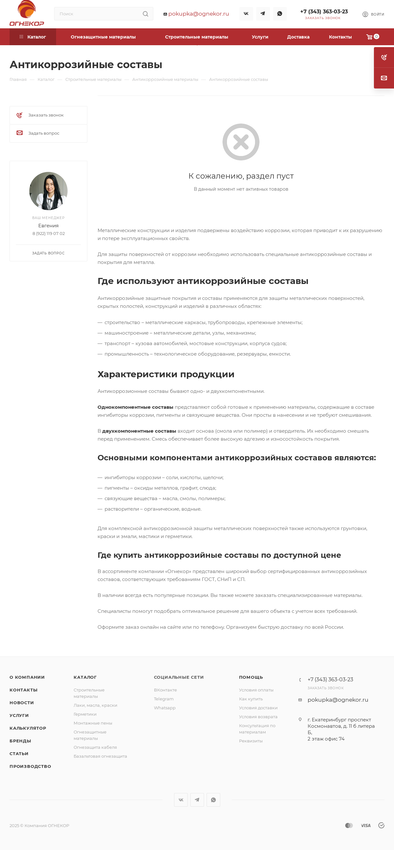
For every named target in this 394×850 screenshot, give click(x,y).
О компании (27, 677)
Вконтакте (246, 14)
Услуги (19, 715)
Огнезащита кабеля (95, 747)
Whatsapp (165, 707)
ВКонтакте (165, 689)
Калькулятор (28, 728)
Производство (30, 766)
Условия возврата (258, 716)
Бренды (20, 740)
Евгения (48, 226)
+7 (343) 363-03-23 (324, 12)
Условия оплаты (256, 689)
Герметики (85, 714)
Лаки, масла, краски (95, 705)
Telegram (263, 14)
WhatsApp (280, 14)
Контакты (23, 689)
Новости (22, 702)
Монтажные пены (93, 723)
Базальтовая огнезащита (100, 756)
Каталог (85, 677)
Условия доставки (258, 707)
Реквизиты (251, 740)
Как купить (251, 698)
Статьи (19, 753)
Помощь (251, 677)
